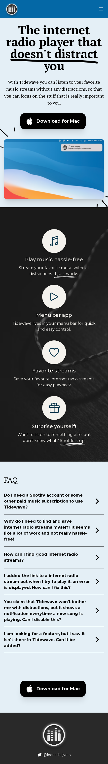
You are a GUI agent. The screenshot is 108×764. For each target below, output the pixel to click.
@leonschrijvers (57, 755)
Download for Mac (58, 121)
